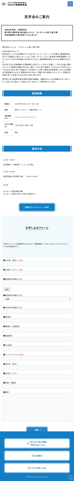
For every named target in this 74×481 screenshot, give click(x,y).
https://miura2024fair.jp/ (25, 117)
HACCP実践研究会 (17, 4)
